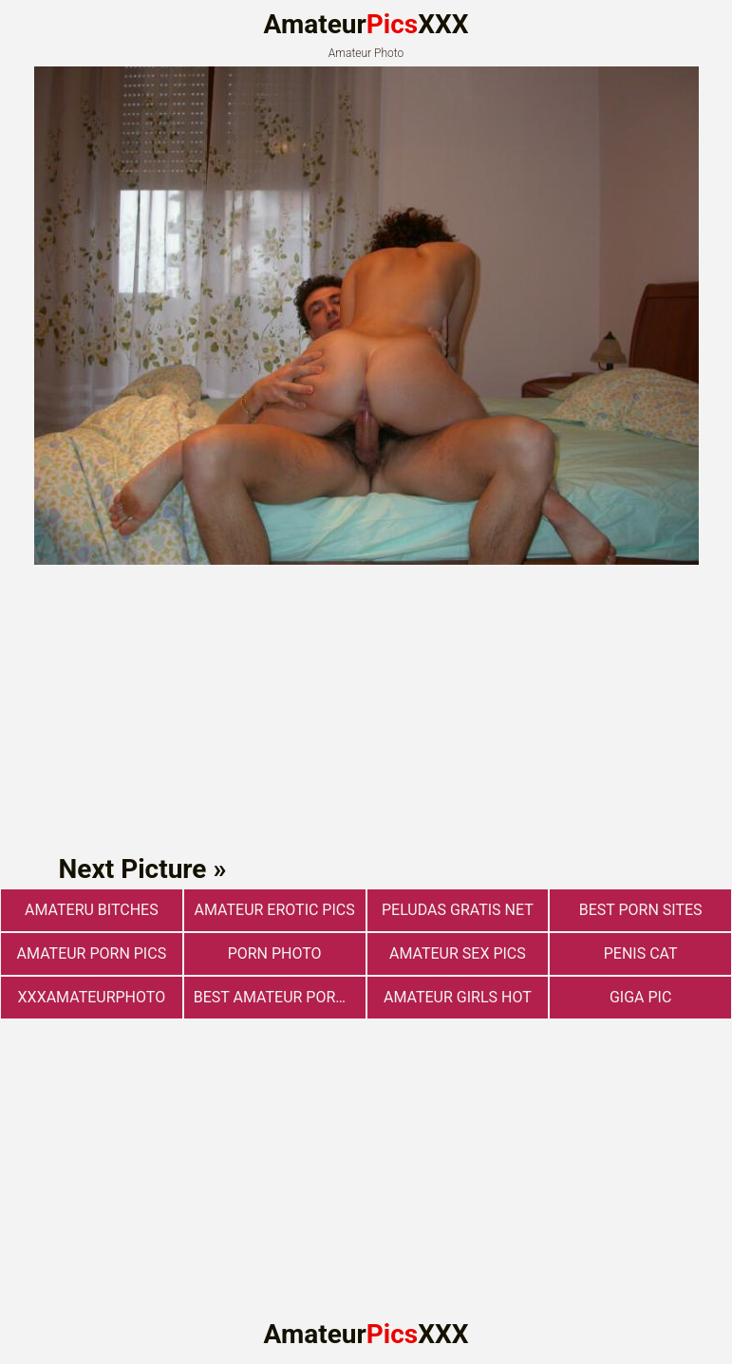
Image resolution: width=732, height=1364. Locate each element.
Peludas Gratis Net (458, 910)
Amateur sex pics (457, 953)
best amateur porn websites (280, 997)
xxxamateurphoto (92, 997)
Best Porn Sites (641, 910)
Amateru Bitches (92, 910)
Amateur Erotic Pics (275, 910)
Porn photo (275, 953)
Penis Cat (641, 953)
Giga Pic (640, 997)
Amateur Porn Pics (92, 953)
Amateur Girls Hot (458, 997)
